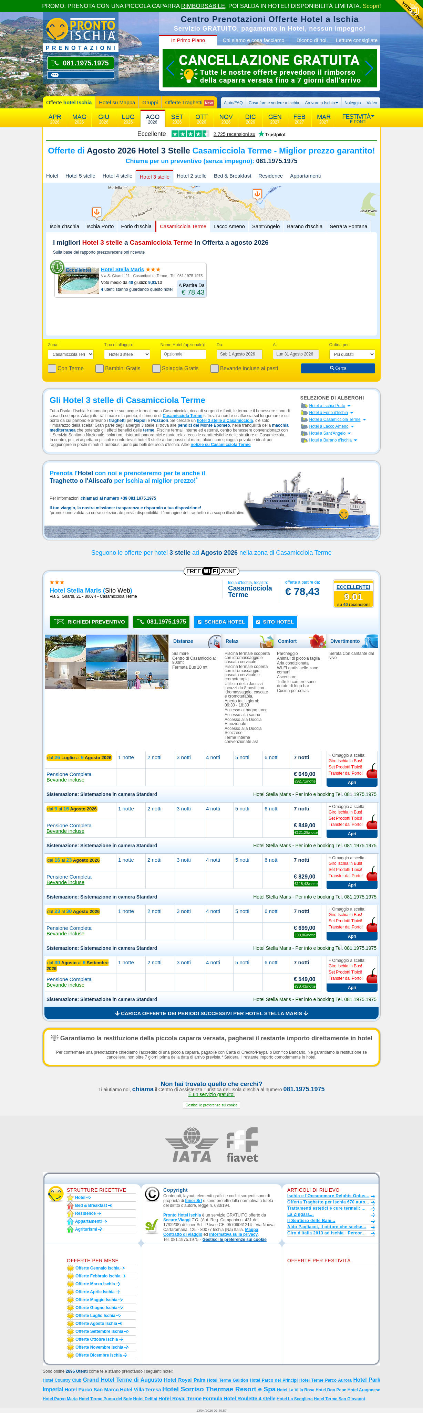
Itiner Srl (193, 1200)
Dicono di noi (312, 40)
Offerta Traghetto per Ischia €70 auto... (328, 1202)
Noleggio (352, 102)
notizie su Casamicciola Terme (221, 444)
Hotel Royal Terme (180, 1398)
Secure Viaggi (176, 1220)
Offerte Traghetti (189, 102)
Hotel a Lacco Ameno (329, 426)
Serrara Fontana (348, 226)
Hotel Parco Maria (60, 1398)
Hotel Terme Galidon (227, 1380)
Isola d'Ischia (64, 226)
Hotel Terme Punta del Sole (105, 1398)
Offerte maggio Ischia (96, 1299)
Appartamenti (305, 176)
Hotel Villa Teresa (140, 1389)
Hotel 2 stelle (192, 176)
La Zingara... (300, 1214)
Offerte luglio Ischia (95, 1315)
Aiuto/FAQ (233, 102)
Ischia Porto (100, 226)
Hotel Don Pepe (331, 1390)
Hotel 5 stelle (80, 176)
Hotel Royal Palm (184, 1380)
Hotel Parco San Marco (91, 1389)
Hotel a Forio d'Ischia (328, 412)
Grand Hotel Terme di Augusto (122, 1380)
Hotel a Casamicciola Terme (335, 419)
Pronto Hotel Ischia (182, 1215)
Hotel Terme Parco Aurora (325, 1380)
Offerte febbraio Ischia (98, 1276)
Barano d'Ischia (304, 226)
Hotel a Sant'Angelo (327, 433)
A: (275, 344)
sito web (117, 590)
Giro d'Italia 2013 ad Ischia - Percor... (326, 1233)
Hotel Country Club (62, 1380)
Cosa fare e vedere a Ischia (274, 102)
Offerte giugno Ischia (96, 1307)
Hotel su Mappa (117, 102)
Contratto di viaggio (182, 1234)
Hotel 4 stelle (118, 176)
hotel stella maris (75, 590)
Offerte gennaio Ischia (97, 1268)
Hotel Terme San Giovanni (339, 1398)
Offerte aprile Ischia (95, 1291)
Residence (270, 176)
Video (372, 102)
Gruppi (150, 102)
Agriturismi (86, 1229)
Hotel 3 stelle (154, 177)
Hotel (52, 176)
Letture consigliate (357, 40)
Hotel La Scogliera (295, 1398)
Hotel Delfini (145, 1398)
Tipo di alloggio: (118, 344)
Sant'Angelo (266, 226)
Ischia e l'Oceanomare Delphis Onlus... (328, 1195)
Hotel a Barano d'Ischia (330, 440)
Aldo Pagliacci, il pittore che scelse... (326, 1226)
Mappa (251, 1229)
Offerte (69, 102)
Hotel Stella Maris (122, 269)
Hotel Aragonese (364, 1390)
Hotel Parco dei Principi (274, 1380)
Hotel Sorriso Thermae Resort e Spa (219, 1389)
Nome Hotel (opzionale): (183, 344)
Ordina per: (339, 344)
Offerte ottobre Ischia (96, 1339)
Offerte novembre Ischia (99, 1347)
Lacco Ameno (229, 226)
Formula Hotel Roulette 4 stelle (239, 1398)
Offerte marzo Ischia (95, 1284)
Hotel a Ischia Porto (327, 405)
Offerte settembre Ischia (99, 1331)
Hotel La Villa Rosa (295, 1390)
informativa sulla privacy (233, 1234)
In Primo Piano (188, 40)
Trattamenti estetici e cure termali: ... (326, 1208)
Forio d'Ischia (136, 226)
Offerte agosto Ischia (96, 1323)
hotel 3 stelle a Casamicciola (225, 420)
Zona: (53, 344)
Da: (220, 344)
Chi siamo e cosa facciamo (253, 40)
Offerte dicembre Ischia (98, 1355)
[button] (211, 1105)
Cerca (338, 368)
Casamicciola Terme (183, 226)
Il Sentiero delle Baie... (311, 1220)
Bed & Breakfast (232, 176)
